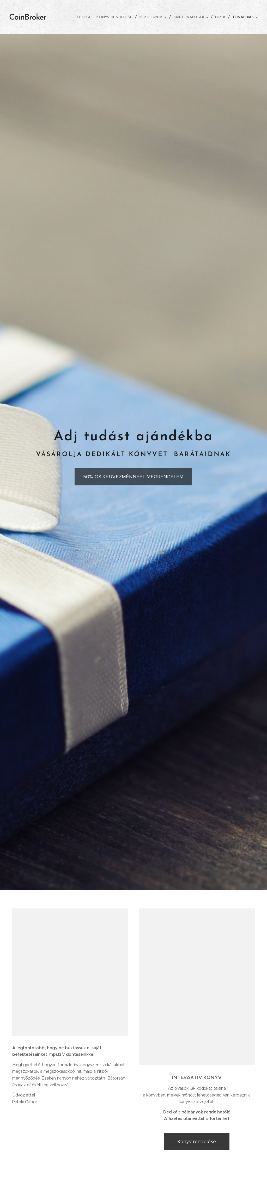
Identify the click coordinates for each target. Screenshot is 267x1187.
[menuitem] (108, 16)
